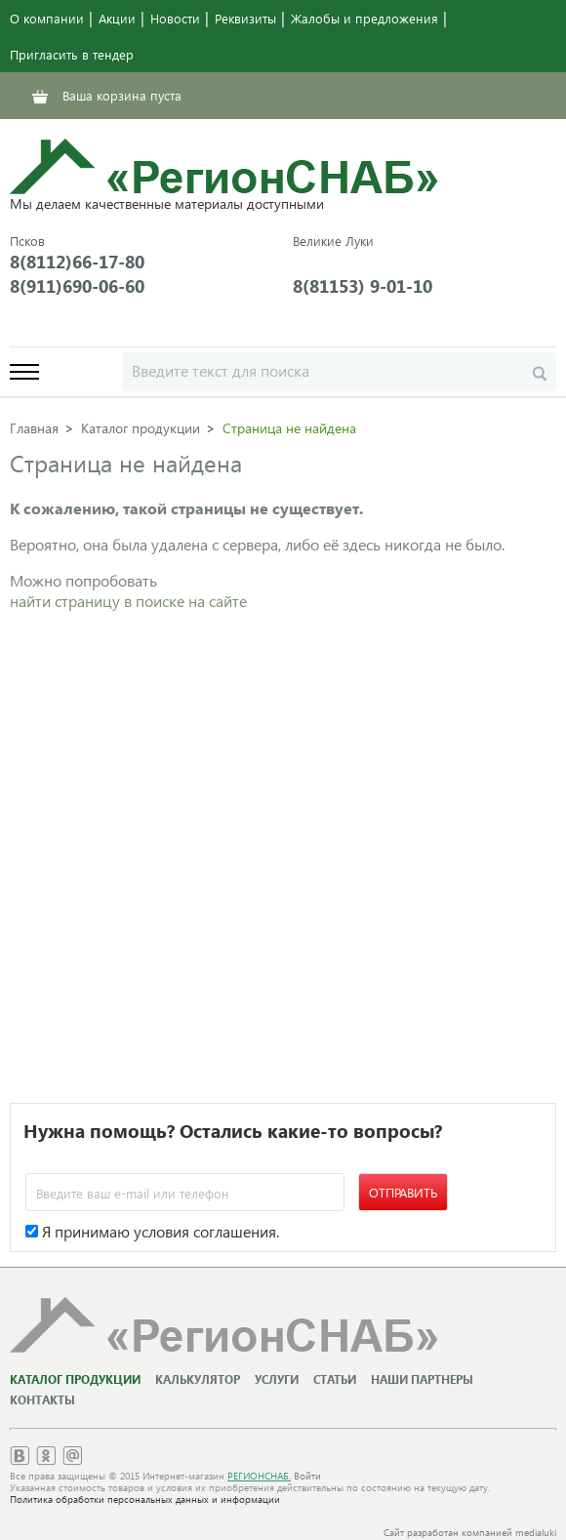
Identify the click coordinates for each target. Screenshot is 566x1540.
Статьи (334, 1379)
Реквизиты (245, 18)
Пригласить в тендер (72, 54)
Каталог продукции (140, 428)
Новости (175, 18)
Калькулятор (197, 1379)
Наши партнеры (422, 1379)
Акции (117, 18)
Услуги (277, 1379)
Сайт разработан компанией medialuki (470, 1532)
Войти (307, 1475)
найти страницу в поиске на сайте (128, 600)
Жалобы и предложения (364, 18)
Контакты (42, 1400)
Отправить (403, 1192)
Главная (34, 428)
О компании (47, 18)
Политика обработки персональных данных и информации (145, 1499)
